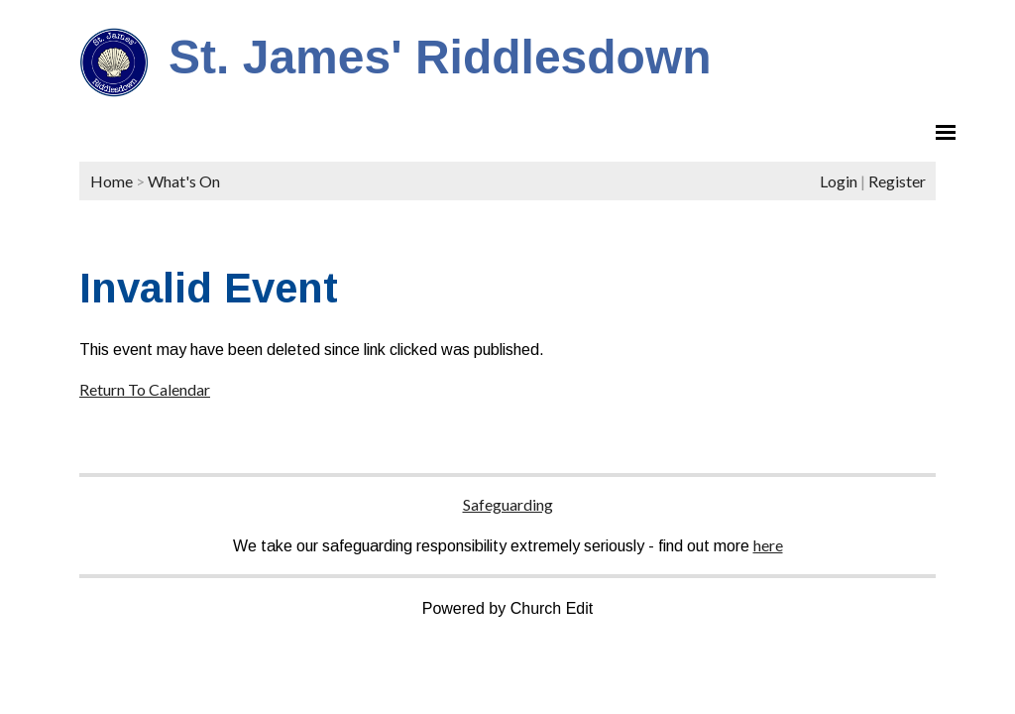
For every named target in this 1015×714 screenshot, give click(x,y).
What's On (184, 181)
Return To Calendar (144, 389)
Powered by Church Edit (508, 608)
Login (838, 181)
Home (111, 181)
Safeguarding (508, 504)
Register (897, 181)
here (768, 545)
